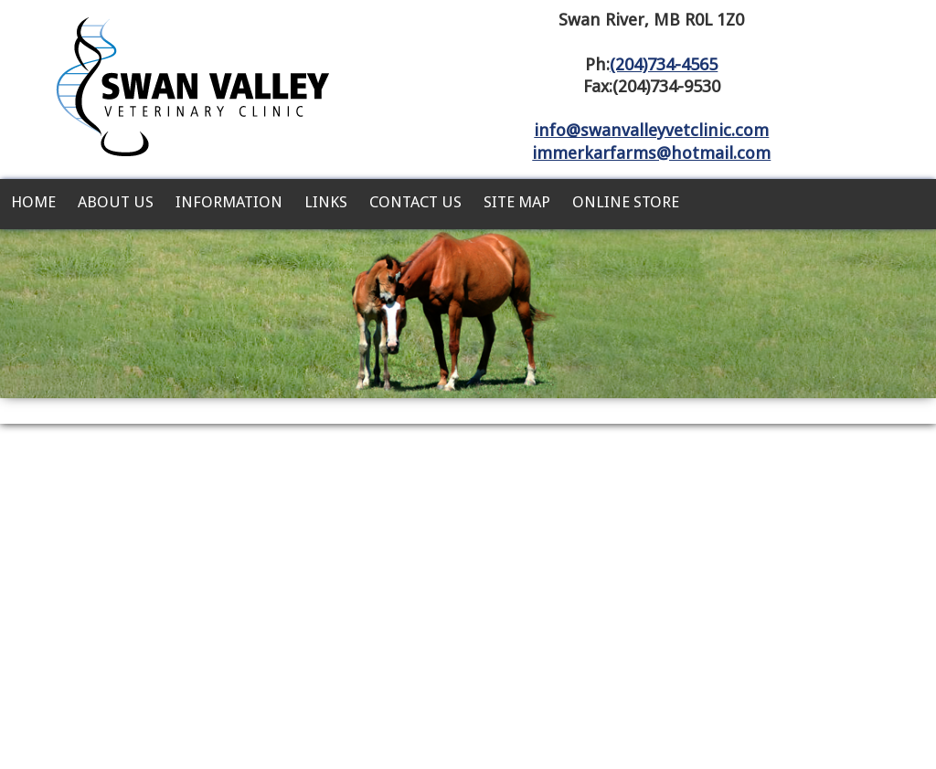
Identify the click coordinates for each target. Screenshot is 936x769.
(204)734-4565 (664, 64)
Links (325, 202)
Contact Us (415, 202)
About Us (116, 202)
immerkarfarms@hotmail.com (651, 153)
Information (229, 202)
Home (33, 202)
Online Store (625, 202)
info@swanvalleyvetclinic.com (651, 130)
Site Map (517, 202)
